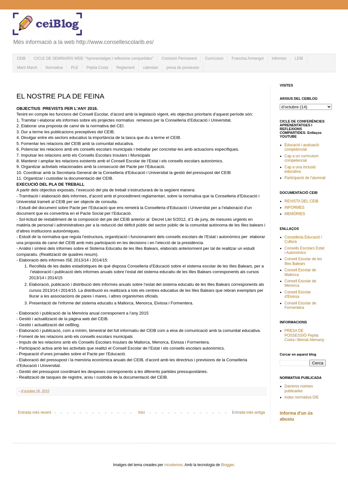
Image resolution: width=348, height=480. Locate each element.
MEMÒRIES (294, 214)
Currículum (214, 58)
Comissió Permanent (179, 58)
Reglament (125, 67)
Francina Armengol (248, 58)
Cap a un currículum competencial (301, 158)
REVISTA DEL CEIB (301, 201)
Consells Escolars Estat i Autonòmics (304, 250)
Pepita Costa (97, 67)
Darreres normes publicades (298, 388)
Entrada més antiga (248, 412)
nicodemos (173, 465)
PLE (74, 67)
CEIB (21, 58)
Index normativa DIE (301, 397)
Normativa (54, 67)
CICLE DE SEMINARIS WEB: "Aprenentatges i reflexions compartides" (93, 58)
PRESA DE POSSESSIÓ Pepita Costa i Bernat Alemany (304, 335)
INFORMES (294, 207)
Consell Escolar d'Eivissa (297, 294)
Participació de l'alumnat (305, 178)
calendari (150, 67)
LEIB (299, 58)
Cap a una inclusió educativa (300, 169)
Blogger (227, 465)
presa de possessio (183, 67)
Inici (141, 412)
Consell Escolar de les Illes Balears (303, 261)
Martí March (27, 67)
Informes (279, 58)
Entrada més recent (34, 412)
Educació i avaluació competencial (301, 147)
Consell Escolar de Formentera (300, 305)
